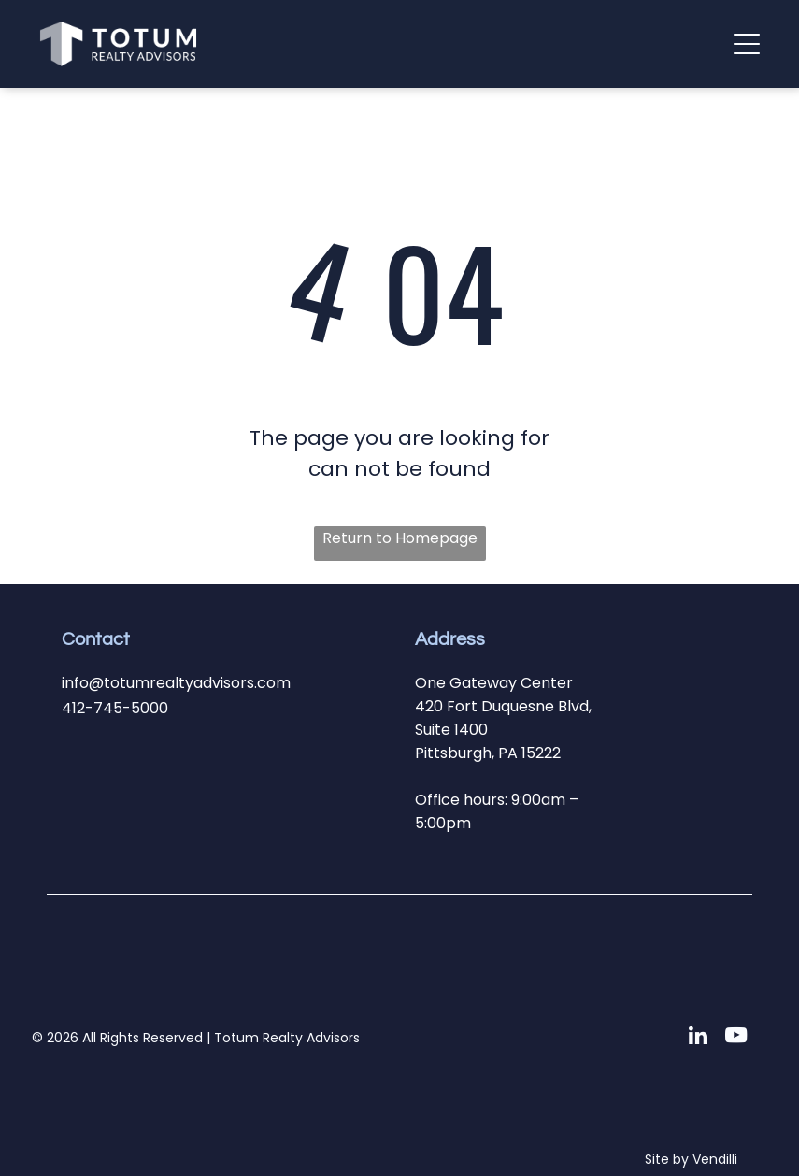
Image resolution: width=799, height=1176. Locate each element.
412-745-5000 (115, 708)
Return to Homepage (400, 538)
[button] (747, 44)
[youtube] (736, 1037)
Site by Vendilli (691, 1159)
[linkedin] (698, 1037)
